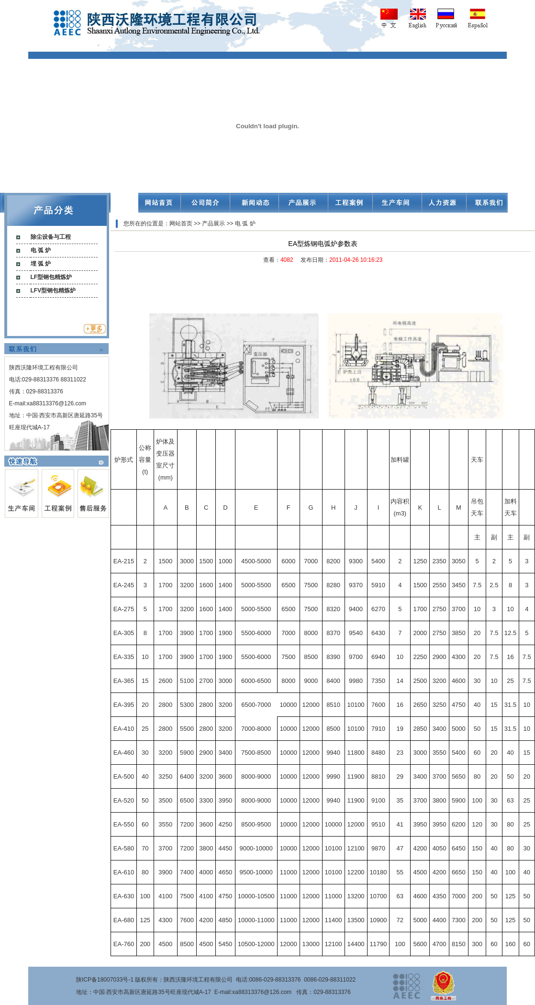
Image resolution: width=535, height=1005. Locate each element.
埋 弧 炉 (41, 263)
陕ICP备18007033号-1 (105, 979)
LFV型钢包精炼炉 (53, 290)
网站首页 (180, 223)
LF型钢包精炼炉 (51, 277)
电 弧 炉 (41, 250)
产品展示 (213, 223)
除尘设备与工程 (51, 237)
